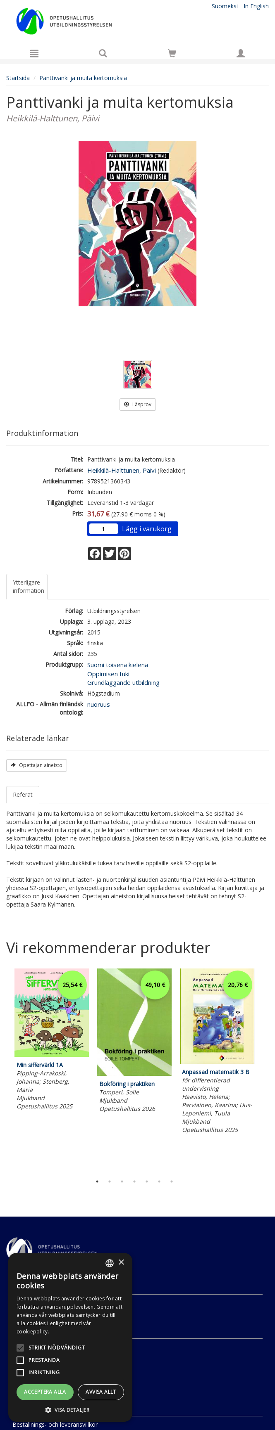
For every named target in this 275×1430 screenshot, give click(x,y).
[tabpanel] (51, 1040)
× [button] (121, 1263)
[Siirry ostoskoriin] (172, 53)
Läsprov (137, 404)
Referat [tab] (23, 794)
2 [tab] (109, 1181)
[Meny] (34, 53)
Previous (4, 1069)
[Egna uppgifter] (240, 53)
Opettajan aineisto (36, 765)
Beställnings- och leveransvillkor (55, 1424)
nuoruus (98, 704)
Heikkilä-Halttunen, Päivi (121, 470)
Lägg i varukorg (147, 528)
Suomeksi (225, 6)
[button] (70, 1409)
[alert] (70, 1337)
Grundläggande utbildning (123, 682)
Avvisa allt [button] (101, 1391)
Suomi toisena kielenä (117, 665)
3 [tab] (122, 1181)
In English (256, 6)
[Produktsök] (103, 53)
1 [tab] (97, 1181)
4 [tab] (134, 1181)
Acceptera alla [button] (45, 1391)
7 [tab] (171, 1181)
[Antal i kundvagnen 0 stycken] (172, 55)
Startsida (18, 78)
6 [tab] (159, 1181)
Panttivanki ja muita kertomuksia (83, 78)
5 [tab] (147, 1181)
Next (265, 1069)
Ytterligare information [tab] (28, 586)
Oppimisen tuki (108, 674)
